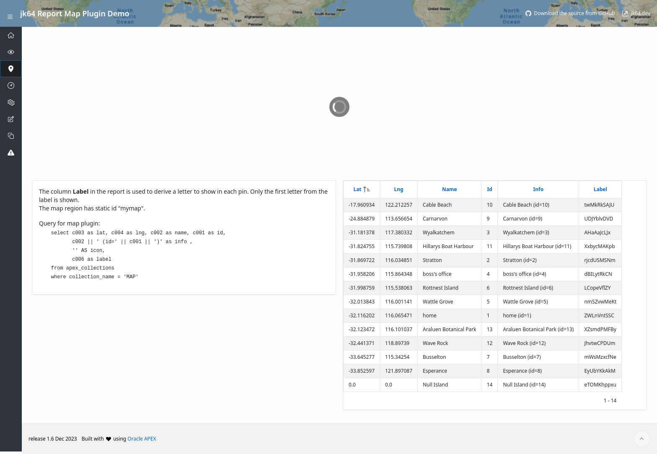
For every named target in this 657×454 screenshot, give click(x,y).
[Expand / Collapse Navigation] (10, 13)
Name (449, 189)
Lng (398, 189)
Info (538, 189)
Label (600, 189)
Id (489, 189)
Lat (357, 189)
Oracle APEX (141, 438)
